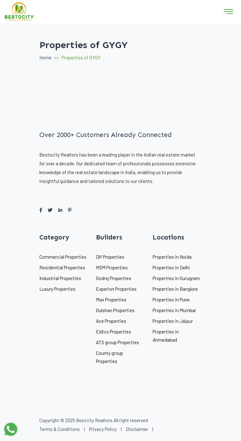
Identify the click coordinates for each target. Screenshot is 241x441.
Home (45, 57)
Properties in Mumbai (174, 310)
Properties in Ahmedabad (166, 336)
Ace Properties (111, 321)
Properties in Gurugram (176, 278)
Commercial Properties (63, 257)
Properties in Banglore (175, 289)
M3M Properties (112, 267)
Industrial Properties (60, 278)
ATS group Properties (117, 342)
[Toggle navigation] (228, 11)
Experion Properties (116, 289)
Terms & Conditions (59, 429)
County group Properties (109, 357)
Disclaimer (137, 429)
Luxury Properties (57, 289)
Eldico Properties (113, 331)
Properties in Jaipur (173, 321)
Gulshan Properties (115, 310)
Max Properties (111, 299)
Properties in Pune (171, 299)
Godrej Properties (113, 278)
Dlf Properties (110, 257)
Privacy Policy (103, 429)
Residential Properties (62, 267)
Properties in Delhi (171, 267)
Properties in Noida (172, 257)
